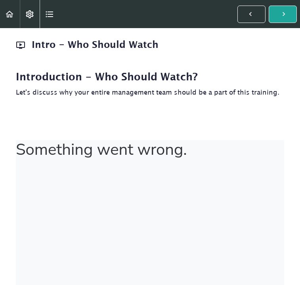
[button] (10, 14)
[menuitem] (30, 14)
